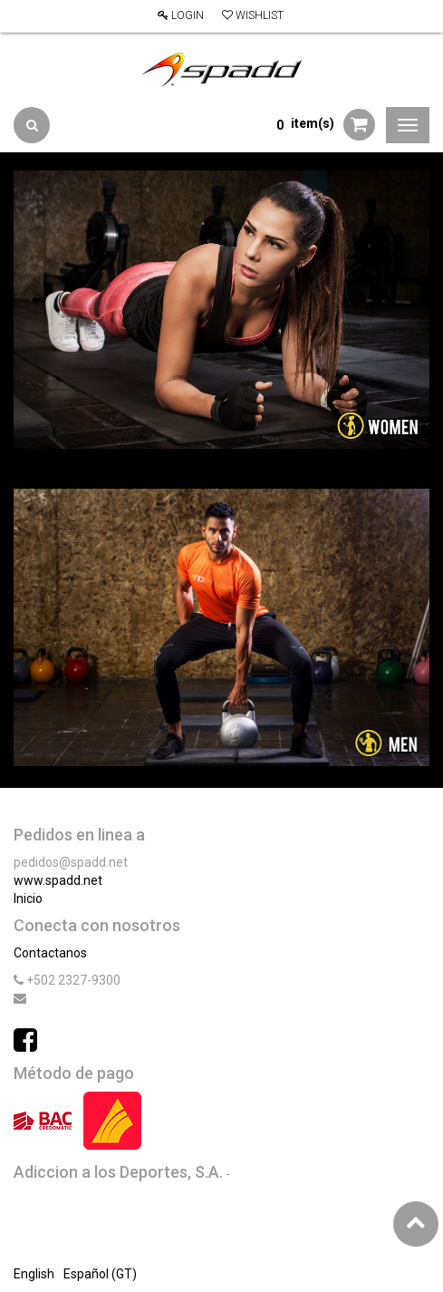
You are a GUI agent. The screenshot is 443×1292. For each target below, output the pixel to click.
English (34, 1274)
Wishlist (253, 15)
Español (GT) (100, 1274)
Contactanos (50, 953)
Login (181, 15)
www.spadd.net (58, 880)
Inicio (28, 898)
